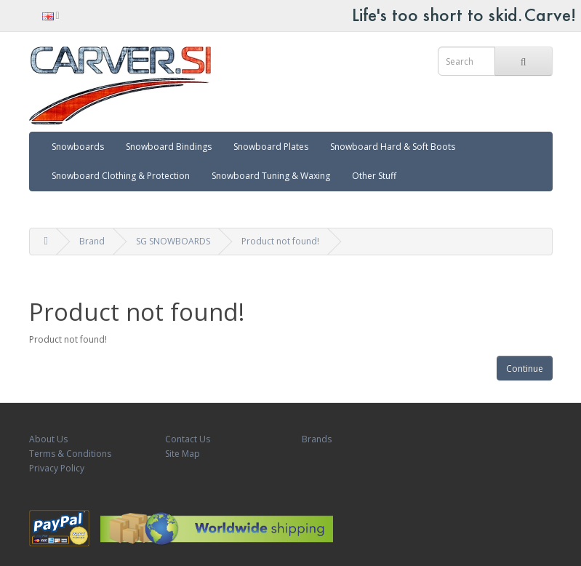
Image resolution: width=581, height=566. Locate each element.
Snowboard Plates (270, 146)
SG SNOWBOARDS (173, 241)
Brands (317, 439)
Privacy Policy (56, 468)
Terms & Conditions (70, 453)
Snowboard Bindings (169, 146)
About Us (48, 439)
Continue (524, 368)
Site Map (182, 453)
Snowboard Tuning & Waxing (271, 176)
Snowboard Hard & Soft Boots (392, 146)
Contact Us (187, 439)
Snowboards (78, 146)
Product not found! (280, 241)
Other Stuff (374, 176)
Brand (92, 241)
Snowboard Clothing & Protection (121, 176)
